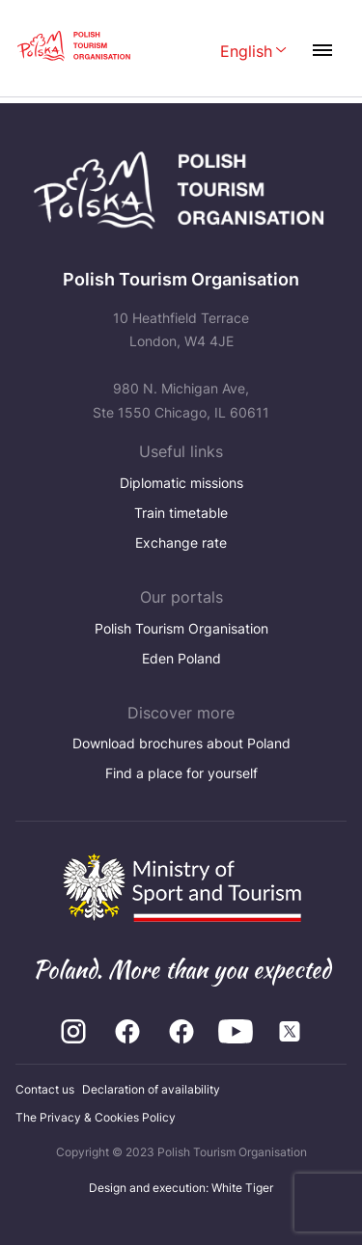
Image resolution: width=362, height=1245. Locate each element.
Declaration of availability (151, 1089)
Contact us (44, 1089)
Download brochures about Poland (181, 743)
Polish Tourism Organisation (181, 628)
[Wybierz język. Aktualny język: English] (253, 52)
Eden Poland (181, 658)
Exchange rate (181, 542)
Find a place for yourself (181, 773)
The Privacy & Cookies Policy (95, 1117)
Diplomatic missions (181, 482)
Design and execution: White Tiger (181, 1187)
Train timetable (181, 512)
